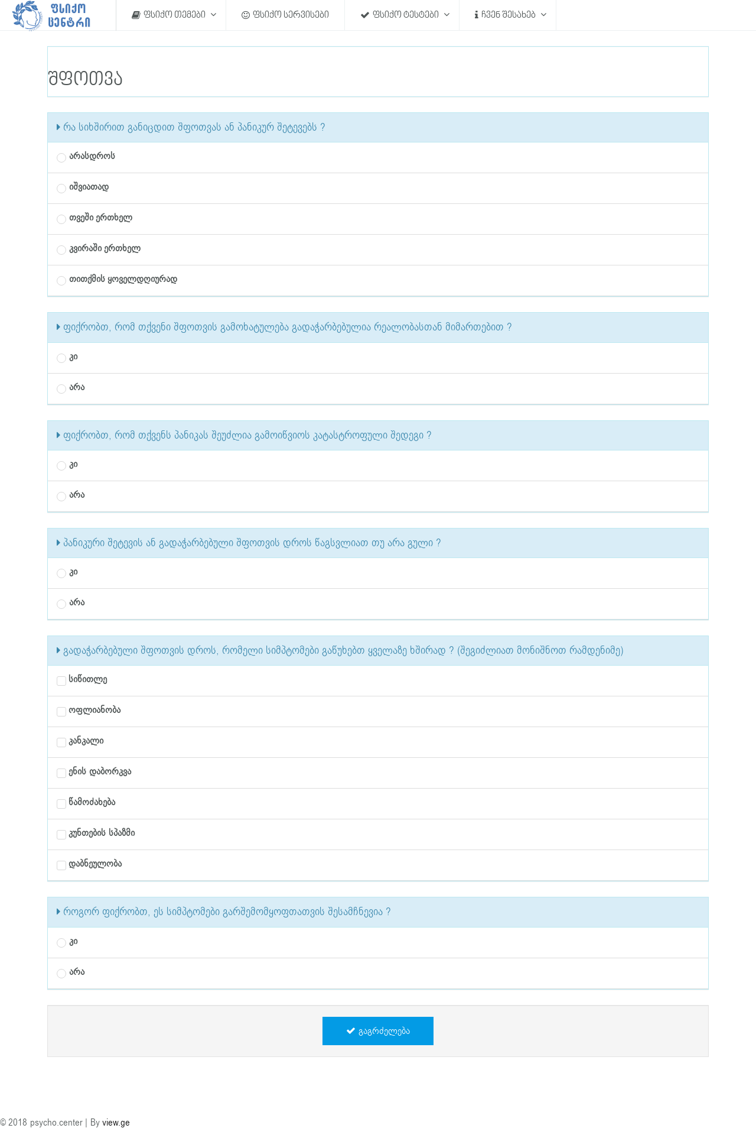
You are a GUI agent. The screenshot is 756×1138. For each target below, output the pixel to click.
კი (67, 356)
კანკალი (80, 740)
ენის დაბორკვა (94, 771)
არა (70, 387)
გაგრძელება (377, 1031)
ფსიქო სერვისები (285, 15)
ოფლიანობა (88, 709)
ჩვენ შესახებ (506, 15)
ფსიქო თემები (169, 15)
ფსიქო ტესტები (400, 15)
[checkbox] (61, 681)
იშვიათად (83, 186)
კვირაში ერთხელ (99, 248)
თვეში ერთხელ (94, 217)
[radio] (61, 158)
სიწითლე (82, 679)
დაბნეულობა (89, 863)
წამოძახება (86, 802)
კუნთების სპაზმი (96, 832)
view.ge (116, 1122)
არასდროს (86, 156)
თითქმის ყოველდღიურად (117, 279)
